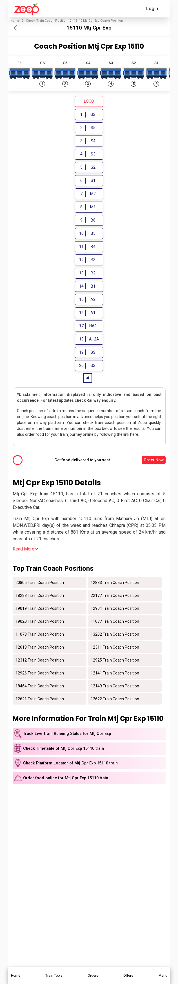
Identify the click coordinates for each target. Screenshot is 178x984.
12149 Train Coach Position (115, 686)
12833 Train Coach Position (115, 583)
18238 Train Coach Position (39, 596)
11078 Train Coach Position (39, 635)
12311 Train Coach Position (115, 648)
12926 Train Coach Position (39, 673)
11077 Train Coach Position (115, 622)
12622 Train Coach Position (115, 699)
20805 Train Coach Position (39, 583)
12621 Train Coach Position (39, 699)
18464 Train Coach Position (39, 686)
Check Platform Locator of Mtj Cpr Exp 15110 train (70, 764)
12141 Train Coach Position (115, 673)
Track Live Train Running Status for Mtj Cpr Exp (67, 734)
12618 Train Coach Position (39, 648)
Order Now (154, 461)
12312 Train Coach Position (39, 660)
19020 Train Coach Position (39, 622)
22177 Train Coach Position (115, 596)
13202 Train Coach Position (115, 635)
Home (15, 20)
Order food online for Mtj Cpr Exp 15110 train (65, 778)
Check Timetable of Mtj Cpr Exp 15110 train (63, 749)
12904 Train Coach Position (115, 609)
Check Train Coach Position (47, 20)
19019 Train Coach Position (39, 609)
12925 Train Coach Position (115, 660)
